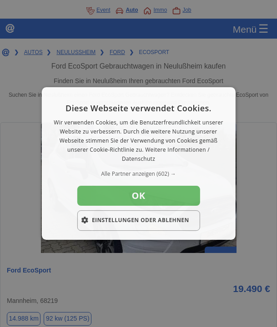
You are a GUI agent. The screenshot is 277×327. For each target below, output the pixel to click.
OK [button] (138, 195)
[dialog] (138, 163)
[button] (138, 174)
